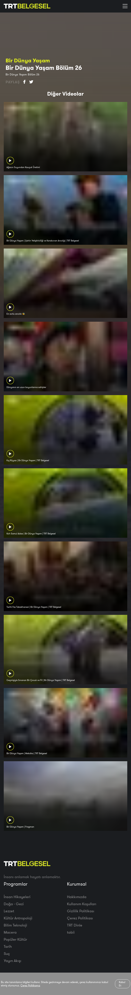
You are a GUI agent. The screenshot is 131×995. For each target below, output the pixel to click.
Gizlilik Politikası (80, 911)
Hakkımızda (76, 896)
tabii (71, 932)
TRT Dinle (74, 925)
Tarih (8, 946)
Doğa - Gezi (14, 903)
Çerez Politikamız (30, 985)
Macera (10, 932)
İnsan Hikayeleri (17, 896)
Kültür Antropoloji (18, 918)
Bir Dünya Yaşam (28, 60)
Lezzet (9, 911)
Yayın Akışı (12, 960)
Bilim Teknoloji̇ (15, 925)
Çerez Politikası (80, 918)
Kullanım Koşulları (81, 903)
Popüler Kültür (15, 939)
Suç (7, 953)
